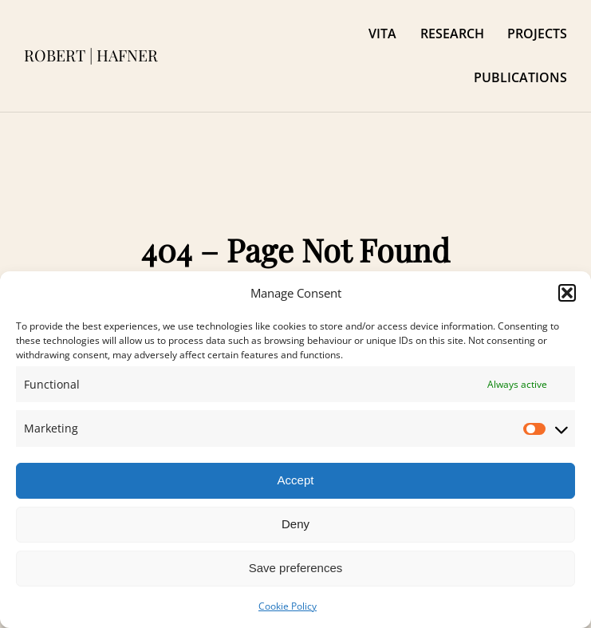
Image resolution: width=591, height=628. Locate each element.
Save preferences (296, 568)
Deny (295, 524)
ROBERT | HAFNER (91, 55)
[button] (567, 293)
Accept (296, 480)
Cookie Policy (287, 606)
